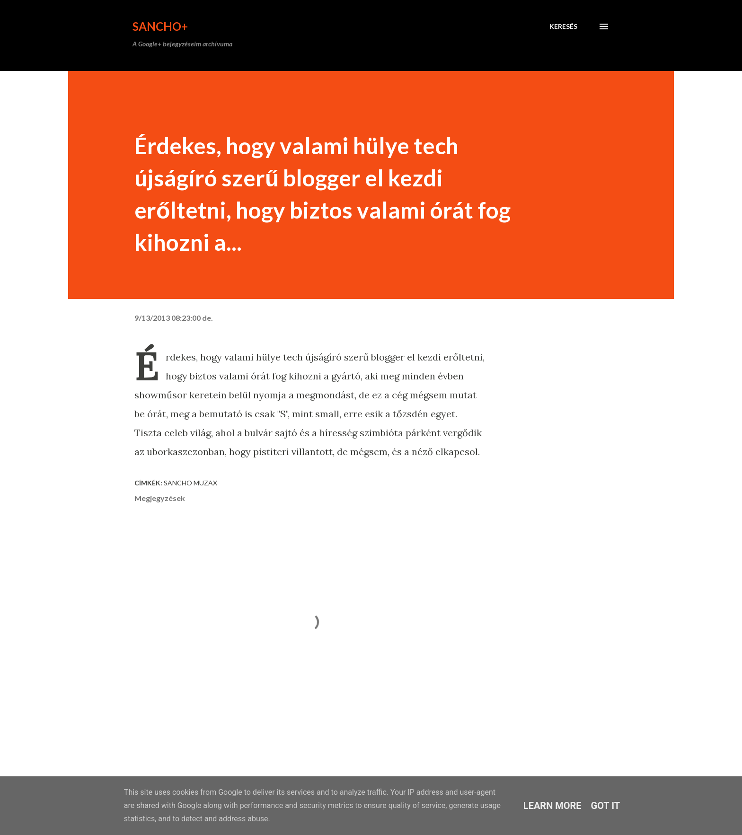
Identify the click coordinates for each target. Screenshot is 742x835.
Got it (605, 805)
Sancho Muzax (190, 483)
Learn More (552, 805)
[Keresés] (563, 26)
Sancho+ (160, 26)
